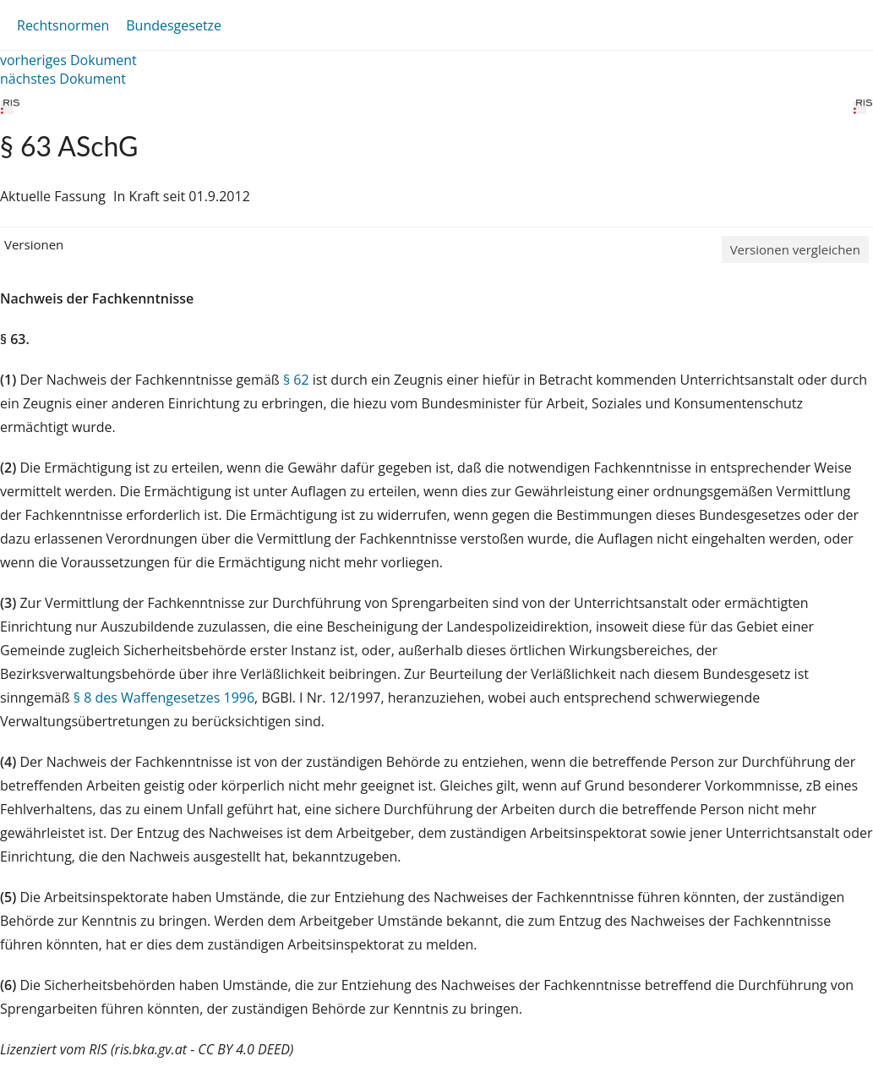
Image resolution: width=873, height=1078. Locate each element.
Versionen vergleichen (795, 249)
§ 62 (296, 379)
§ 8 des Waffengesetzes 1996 (164, 697)
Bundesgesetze (173, 25)
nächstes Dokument (63, 78)
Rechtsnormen (63, 25)
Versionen (33, 244)
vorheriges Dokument (68, 60)
